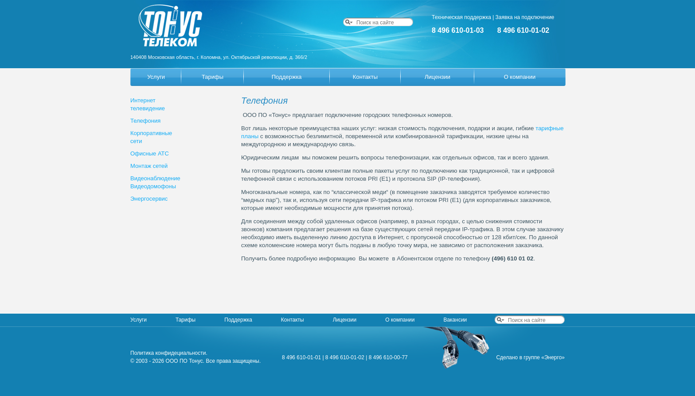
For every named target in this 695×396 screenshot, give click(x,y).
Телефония (145, 120)
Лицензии (437, 77)
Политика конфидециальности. (168, 353)
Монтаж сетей (149, 166)
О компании (520, 77)
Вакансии (455, 320)
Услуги (156, 77)
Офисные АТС (149, 153)
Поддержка (287, 77)
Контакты (365, 77)
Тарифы (212, 77)
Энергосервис (149, 198)
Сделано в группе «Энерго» (530, 357)
